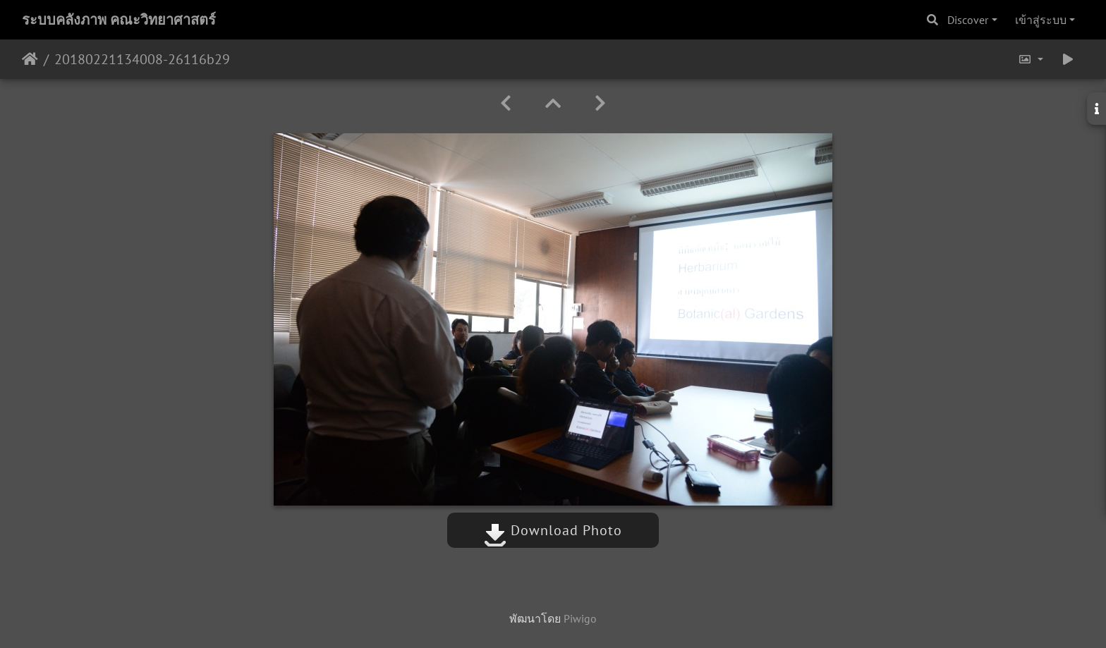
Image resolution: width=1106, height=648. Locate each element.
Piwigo (580, 618)
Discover (967, 20)
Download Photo (553, 530)
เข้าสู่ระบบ (1040, 20)
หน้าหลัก (30, 59)
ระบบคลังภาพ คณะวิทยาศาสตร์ (119, 20)
